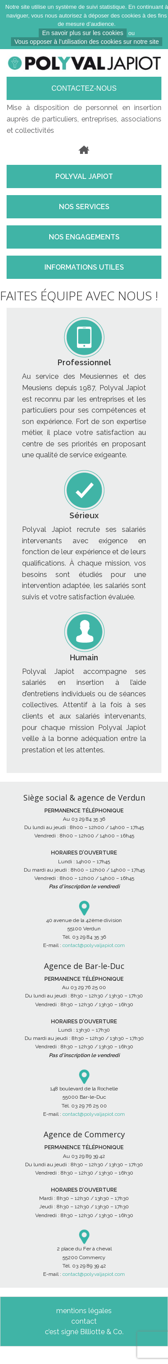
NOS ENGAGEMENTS (84, 237)
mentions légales (84, 1311)
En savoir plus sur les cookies (82, 32)
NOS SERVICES (84, 207)
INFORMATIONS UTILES (84, 267)
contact (84, 1321)
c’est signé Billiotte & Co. (84, 1332)
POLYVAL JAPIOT (84, 176)
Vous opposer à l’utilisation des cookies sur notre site (87, 41)
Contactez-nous (84, 88)
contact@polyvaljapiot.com (93, 945)
